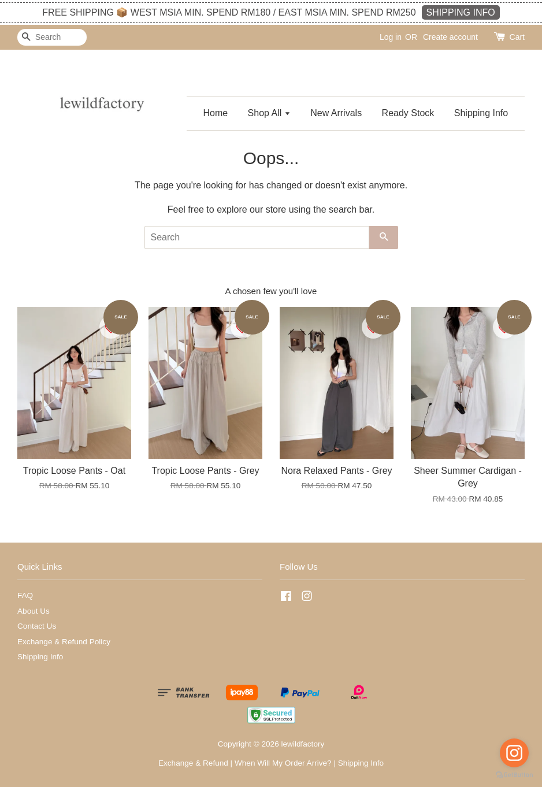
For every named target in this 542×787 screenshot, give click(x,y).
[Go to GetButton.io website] (514, 775)
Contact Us (36, 626)
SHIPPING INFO (460, 12)
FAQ (25, 595)
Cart (517, 37)
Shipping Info (481, 113)
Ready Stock (408, 113)
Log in (391, 37)
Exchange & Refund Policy (63, 641)
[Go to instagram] (514, 752)
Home (215, 113)
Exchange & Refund (193, 763)
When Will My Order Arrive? (283, 763)
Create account (450, 37)
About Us (33, 611)
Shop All (269, 113)
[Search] (52, 37)
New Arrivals (336, 113)
